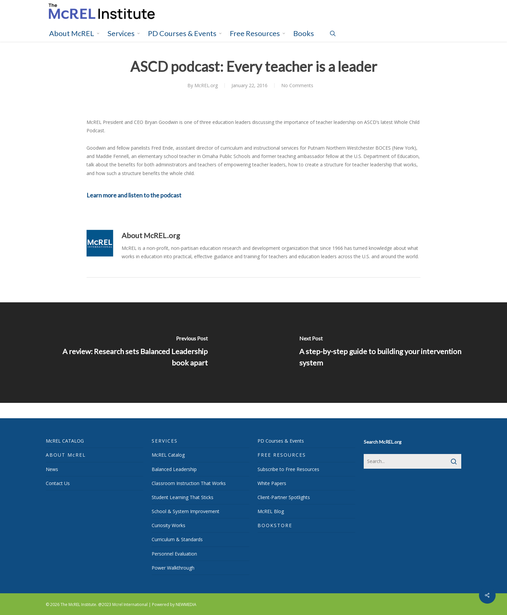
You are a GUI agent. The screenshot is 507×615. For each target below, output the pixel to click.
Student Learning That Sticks (182, 497)
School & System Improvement (185, 511)
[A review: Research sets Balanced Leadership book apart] (127, 352)
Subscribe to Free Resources (288, 469)
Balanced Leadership (174, 469)
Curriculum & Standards (177, 539)
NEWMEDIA (186, 604)
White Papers (272, 483)
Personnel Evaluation (174, 554)
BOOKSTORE (275, 525)
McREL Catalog (168, 455)
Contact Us (58, 483)
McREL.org (206, 85)
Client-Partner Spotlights (284, 497)
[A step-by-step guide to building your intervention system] (380, 352)
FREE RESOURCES (282, 455)
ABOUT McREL (66, 455)
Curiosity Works (168, 525)
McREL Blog (271, 511)
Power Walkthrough (173, 568)
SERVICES (165, 441)
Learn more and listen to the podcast (134, 195)
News (52, 469)
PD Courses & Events (281, 441)
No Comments (297, 85)
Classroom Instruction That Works (189, 483)
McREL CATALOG (65, 441)
